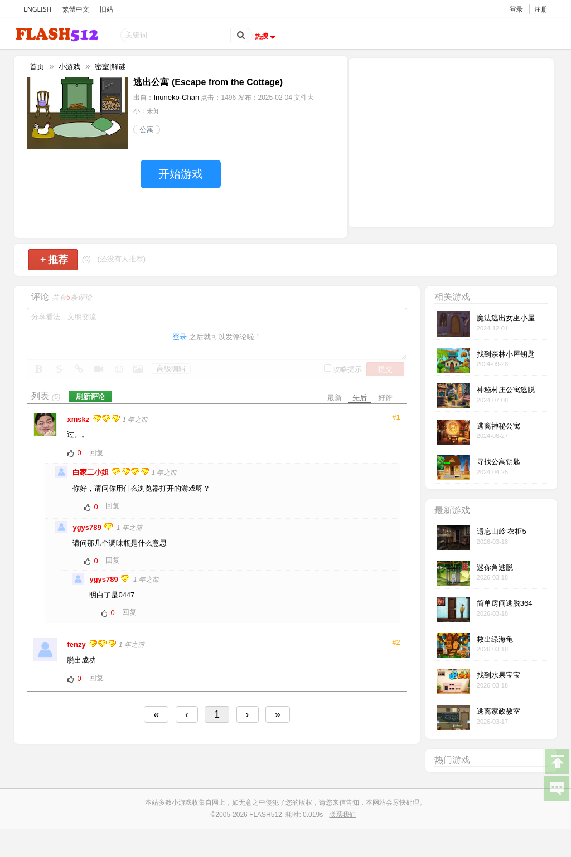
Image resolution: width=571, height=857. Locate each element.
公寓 (146, 129)
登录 (516, 9)
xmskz (79, 419)
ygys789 (87, 527)
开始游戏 (180, 174)
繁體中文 (75, 9)
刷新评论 (90, 396)
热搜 (266, 36)
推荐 (54, 259)
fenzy (77, 644)
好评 (385, 397)
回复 (96, 453)
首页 (37, 66)
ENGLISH (37, 9)
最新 (334, 397)
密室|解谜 (110, 66)
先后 (359, 397)
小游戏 (69, 66)
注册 (541, 9)
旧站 (106, 9)
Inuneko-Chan (176, 97)
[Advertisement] (451, 142)
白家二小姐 (91, 472)
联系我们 (342, 815)
